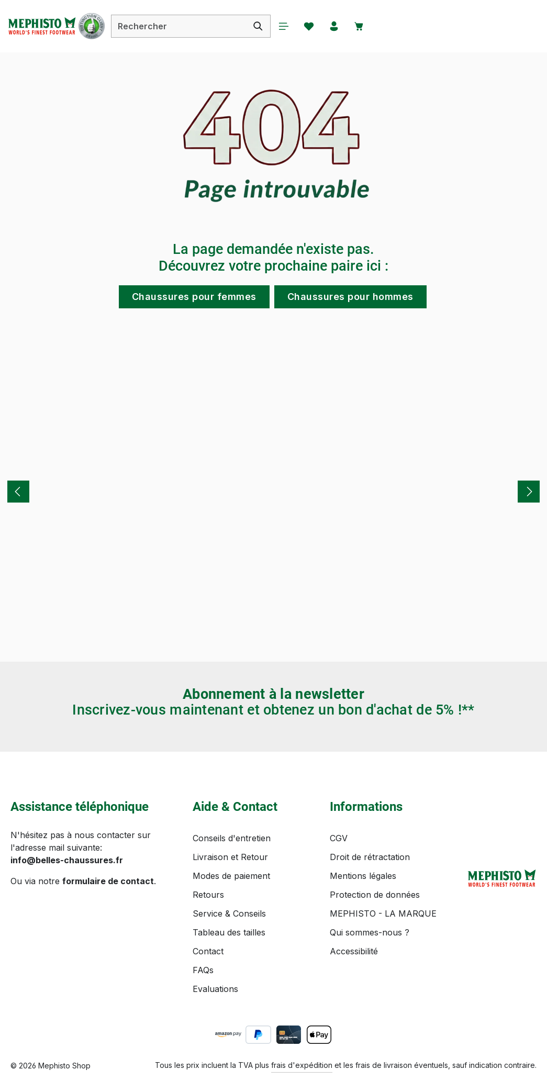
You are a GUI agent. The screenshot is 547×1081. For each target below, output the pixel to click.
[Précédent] (18, 492)
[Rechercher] (265, 26)
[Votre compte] (344, 26)
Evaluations (215, 989)
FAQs (203, 970)
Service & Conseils (229, 913)
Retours (208, 894)
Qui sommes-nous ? (369, 932)
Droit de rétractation (370, 857)
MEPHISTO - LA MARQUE (383, 913)
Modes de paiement (231, 876)
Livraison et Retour (230, 857)
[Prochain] (529, 492)
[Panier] (371, 26)
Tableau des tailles (229, 932)
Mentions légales (363, 876)
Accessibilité (354, 951)
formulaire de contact (108, 881)
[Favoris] (318, 26)
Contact (208, 951)
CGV (339, 838)
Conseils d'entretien (232, 838)
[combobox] (186, 26)
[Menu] (292, 26)
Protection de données (375, 894)
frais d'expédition (301, 1065)
